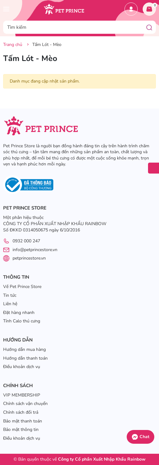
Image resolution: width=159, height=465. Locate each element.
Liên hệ (10, 304)
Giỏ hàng (151, 7)
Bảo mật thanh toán (22, 421)
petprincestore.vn (29, 258)
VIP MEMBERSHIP (21, 395)
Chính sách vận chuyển (25, 404)
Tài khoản (131, 9)
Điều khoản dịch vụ (21, 367)
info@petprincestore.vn (35, 250)
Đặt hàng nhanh (18, 313)
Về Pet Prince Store (22, 287)
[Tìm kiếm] (149, 27)
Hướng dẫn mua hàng (24, 349)
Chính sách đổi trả (20, 412)
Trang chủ (12, 45)
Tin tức (9, 295)
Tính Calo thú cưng (21, 321)
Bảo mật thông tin (21, 429)
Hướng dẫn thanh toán (25, 358)
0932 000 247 (26, 241)
